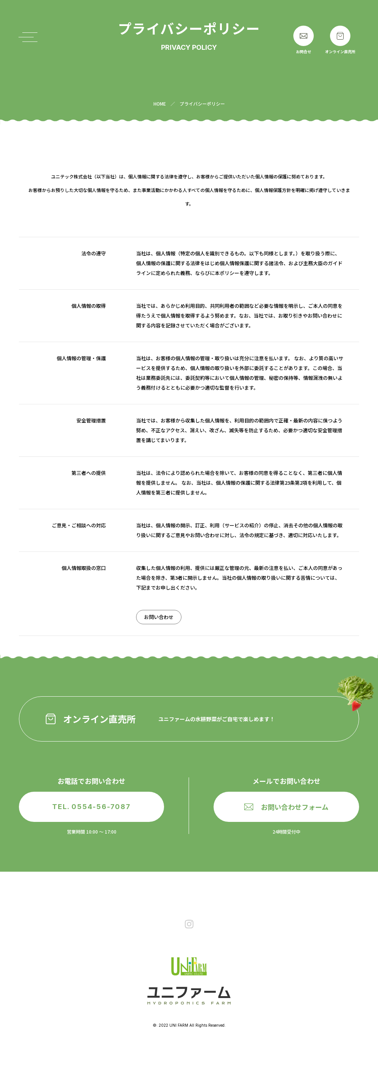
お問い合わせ (159, 616)
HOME (159, 103)
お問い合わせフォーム (286, 807)
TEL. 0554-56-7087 (91, 807)
